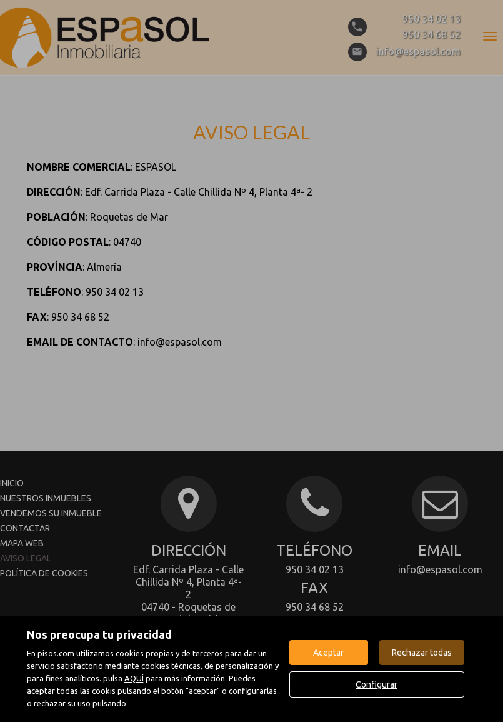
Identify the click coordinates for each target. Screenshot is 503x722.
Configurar (376, 684)
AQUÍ (134, 678)
